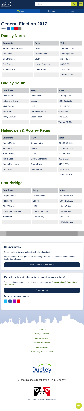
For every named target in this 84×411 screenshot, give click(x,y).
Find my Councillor (42, 338)
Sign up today (42, 290)
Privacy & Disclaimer (42, 334)
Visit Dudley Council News (42, 265)
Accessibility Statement (42, 343)
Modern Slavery (42, 347)
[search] (53, 4)
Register (51, 11)
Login (73, 11)
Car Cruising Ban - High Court (42, 352)
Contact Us (42, 329)
